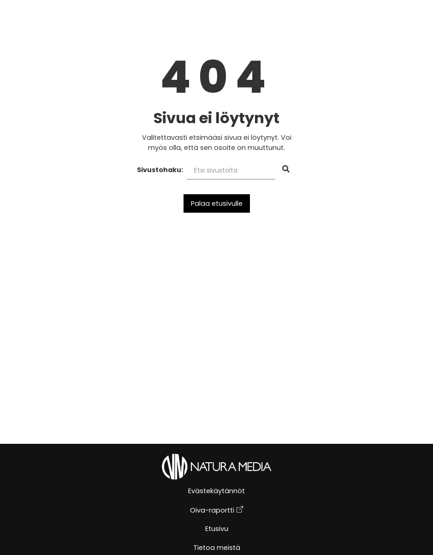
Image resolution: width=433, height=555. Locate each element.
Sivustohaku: (160, 170)
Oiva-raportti (216, 510)
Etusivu (216, 529)
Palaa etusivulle (217, 203)
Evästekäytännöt (216, 491)
